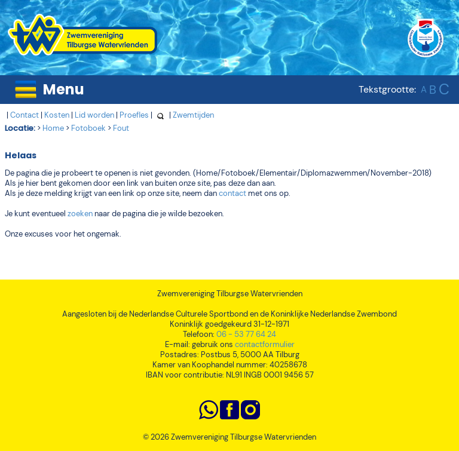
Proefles (134, 115)
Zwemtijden (193, 115)
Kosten (56, 115)
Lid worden (94, 115)
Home (53, 128)
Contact (24, 115)
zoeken (80, 213)
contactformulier (265, 344)
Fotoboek (88, 128)
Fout (121, 128)
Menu (63, 89)
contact (232, 193)
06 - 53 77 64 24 (246, 334)
